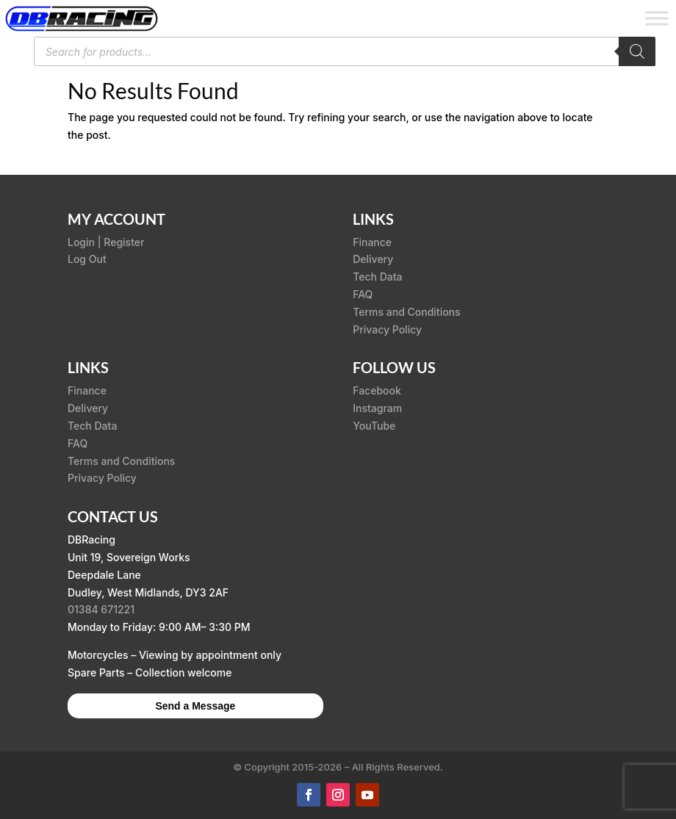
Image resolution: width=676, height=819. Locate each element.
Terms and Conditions (406, 312)
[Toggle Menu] (657, 18)
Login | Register (106, 242)
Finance (372, 242)
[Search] (637, 51)
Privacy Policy (387, 329)
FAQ (363, 294)
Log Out (87, 259)
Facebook (377, 390)
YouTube (374, 425)
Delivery (373, 259)
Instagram (377, 408)
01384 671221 (101, 609)
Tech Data (377, 276)
